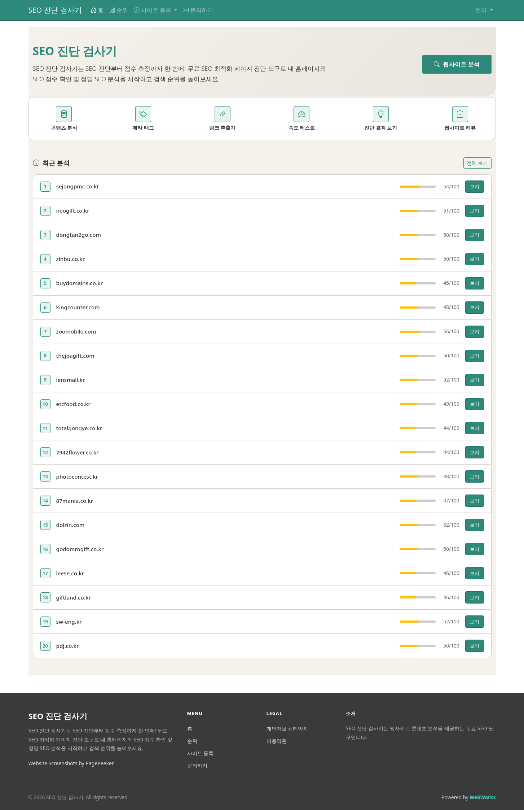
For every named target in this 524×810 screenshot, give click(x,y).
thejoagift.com (75, 355)
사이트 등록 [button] (153, 10)
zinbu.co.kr (70, 258)
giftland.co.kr (73, 597)
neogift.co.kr (72, 210)
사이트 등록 (200, 753)
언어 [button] (481, 10)
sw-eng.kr (69, 621)
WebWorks (483, 797)
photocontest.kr (77, 476)
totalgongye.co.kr (79, 428)
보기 (474, 186)
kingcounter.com (78, 307)
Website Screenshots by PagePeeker (71, 763)
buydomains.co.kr (79, 283)
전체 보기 (477, 163)
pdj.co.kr (67, 645)
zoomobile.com (76, 331)
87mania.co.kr (74, 500)
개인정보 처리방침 (287, 728)
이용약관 (277, 740)
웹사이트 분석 (457, 64)
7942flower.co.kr (77, 452)
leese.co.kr (70, 573)
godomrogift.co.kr (80, 549)
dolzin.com (70, 524)
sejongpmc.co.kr (78, 186)
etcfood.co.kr (73, 404)
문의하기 (198, 10)
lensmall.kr (70, 379)
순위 (118, 10)
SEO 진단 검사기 (55, 10)
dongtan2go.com (78, 234)
